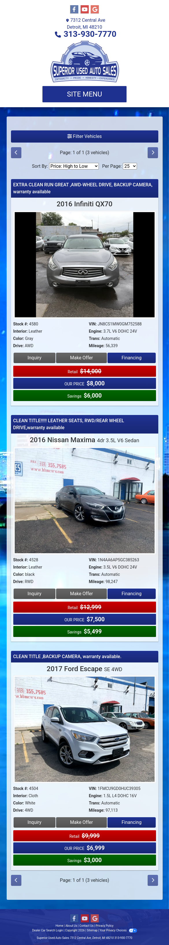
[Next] (153, 152)
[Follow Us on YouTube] (85, 9)
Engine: (96, 331)
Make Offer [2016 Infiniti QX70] (81, 357)
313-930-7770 (90, 34)
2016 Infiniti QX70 (84, 204)
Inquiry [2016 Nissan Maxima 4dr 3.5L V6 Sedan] (34, 593)
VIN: (93, 324)
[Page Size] (130, 166)
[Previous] (16, 152)
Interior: (20, 331)
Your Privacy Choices (118, 930)
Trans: (95, 338)
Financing (132, 357)
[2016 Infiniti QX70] (84, 265)
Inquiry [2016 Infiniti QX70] (34, 357)
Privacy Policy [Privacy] (105, 925)
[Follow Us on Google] (95, 9)
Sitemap (92, 930)
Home (59, 925)
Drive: (18, 345)
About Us (71, 925)
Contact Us (86, 925)
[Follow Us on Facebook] (74, 9)
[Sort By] (74, 166)
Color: (18, 338)
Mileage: (97, 345)
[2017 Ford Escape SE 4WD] (84, 730)
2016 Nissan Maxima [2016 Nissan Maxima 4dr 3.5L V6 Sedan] (84, 440)
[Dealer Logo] (85, 61)
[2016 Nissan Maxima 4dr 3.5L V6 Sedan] (84, 501)
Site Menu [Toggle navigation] (84, 94)
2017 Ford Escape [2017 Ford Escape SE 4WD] (84, 669)
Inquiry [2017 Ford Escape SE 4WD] (34, 822)
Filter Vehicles (84, 136)
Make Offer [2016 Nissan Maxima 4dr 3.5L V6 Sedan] (81, 593)
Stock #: (20, 324)
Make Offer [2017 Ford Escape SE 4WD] (81, 822)
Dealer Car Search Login (47, 930)
